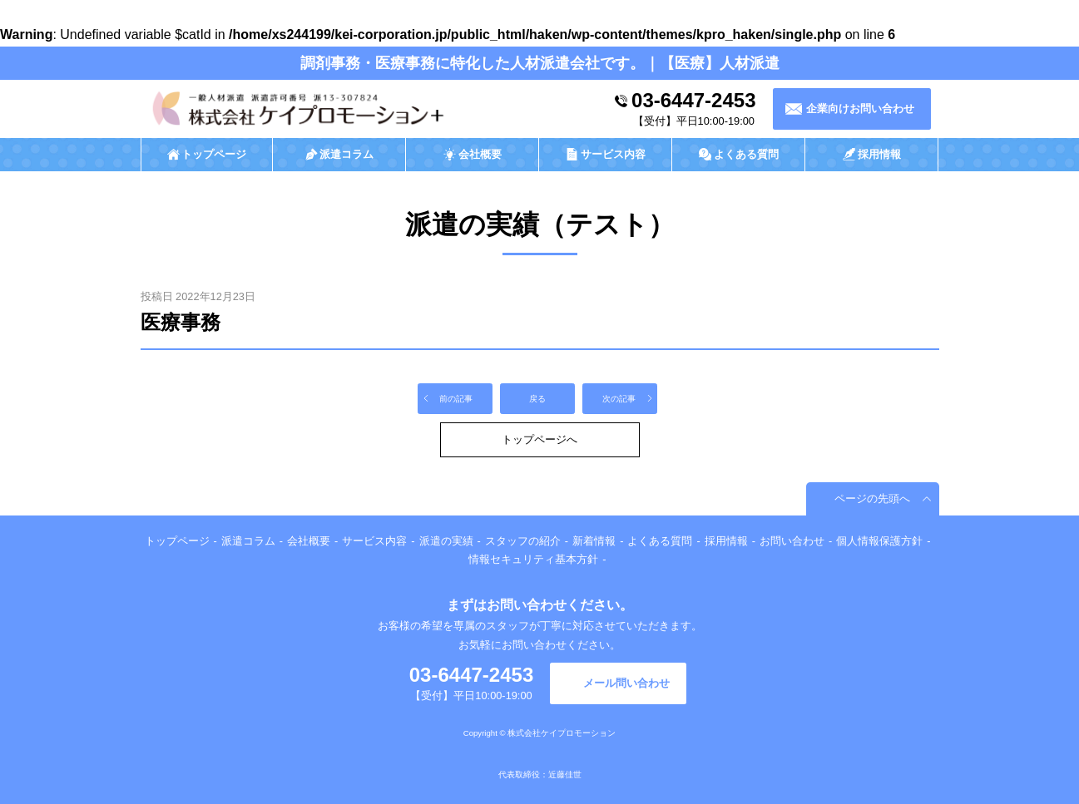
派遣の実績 (446, 541)
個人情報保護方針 (879, 541)
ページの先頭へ (872, 498)
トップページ (177, 541)
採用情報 (726, 541)
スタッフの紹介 (523, 541)
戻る (537, 398)
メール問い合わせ (626, 683)
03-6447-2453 (693, 100)
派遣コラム (248, 541)
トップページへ (539, 439)
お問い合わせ (792, 541)
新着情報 (594, 541)
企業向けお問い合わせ (860, 108)
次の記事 (619, 398)
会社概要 (308, 541)
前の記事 (456, 398)
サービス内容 (374, 541)
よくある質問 (659, 541)
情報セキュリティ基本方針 (533, 559)
